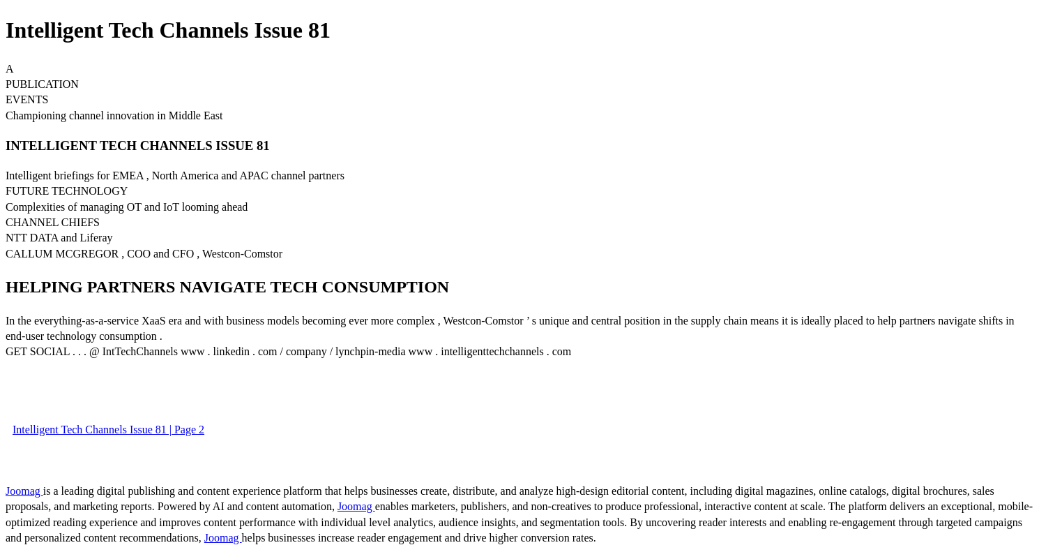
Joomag (24, 491)
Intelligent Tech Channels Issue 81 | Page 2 (108, 429)
